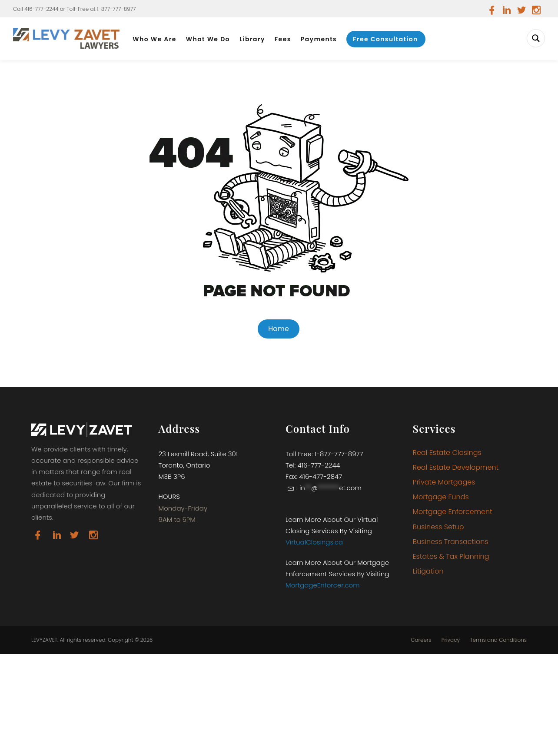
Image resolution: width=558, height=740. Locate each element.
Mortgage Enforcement (452, 512)
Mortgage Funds (441, 497)
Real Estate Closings (447, 452)
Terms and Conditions (498, 640)
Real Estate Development (456, 467)
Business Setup (438, 527)
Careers (421, 640)
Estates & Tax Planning (451, 556)
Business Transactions (450, 542)
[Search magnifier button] (536, 38)
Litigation (428, 571)
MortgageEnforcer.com (323, 585)
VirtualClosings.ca (314, 542)
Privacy (451, 640)
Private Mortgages (444, 482)
